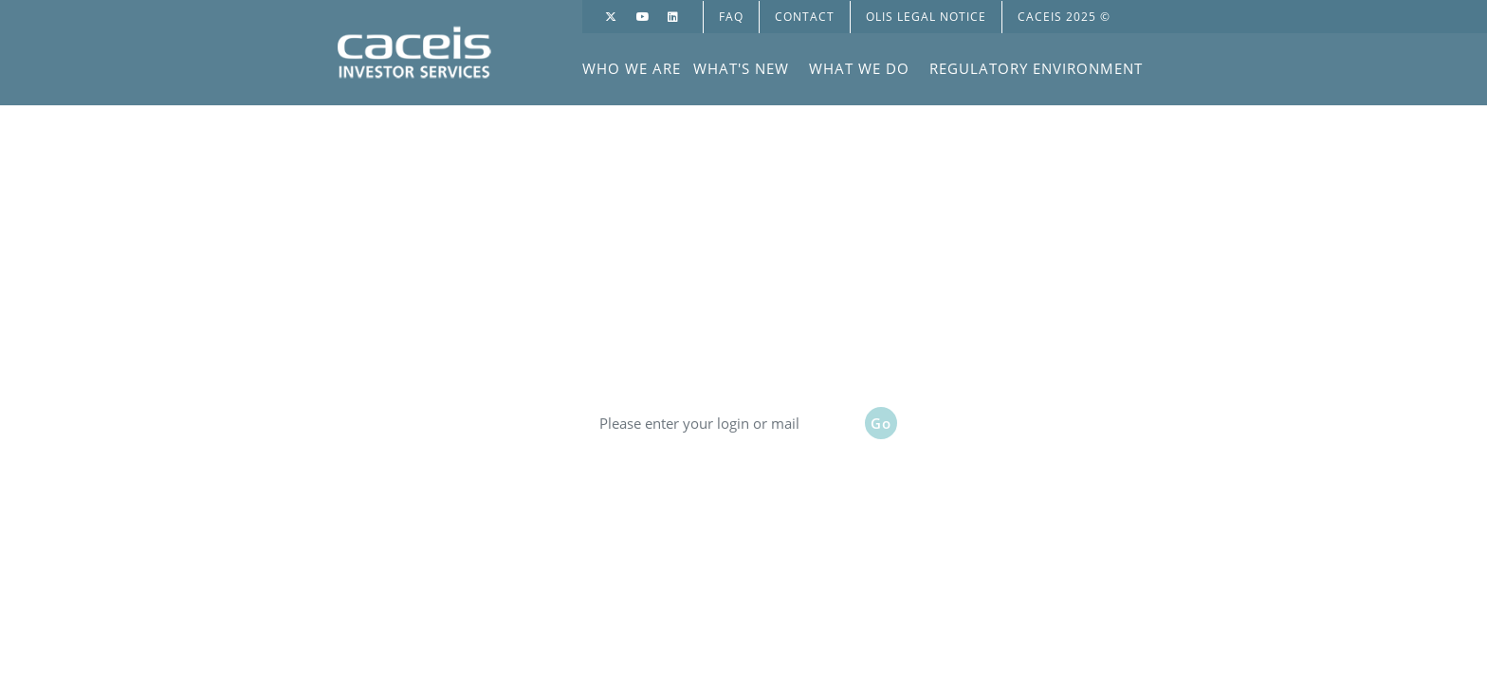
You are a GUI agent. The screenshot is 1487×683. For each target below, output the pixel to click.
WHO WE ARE (631, 68)
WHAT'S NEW (741, 68)
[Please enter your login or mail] (725, 423)
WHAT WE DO (859, 68)
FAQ (731, 17)
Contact (805, 17)
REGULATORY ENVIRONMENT (1036, 68)
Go (881, 423)
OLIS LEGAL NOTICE (926, 17)
